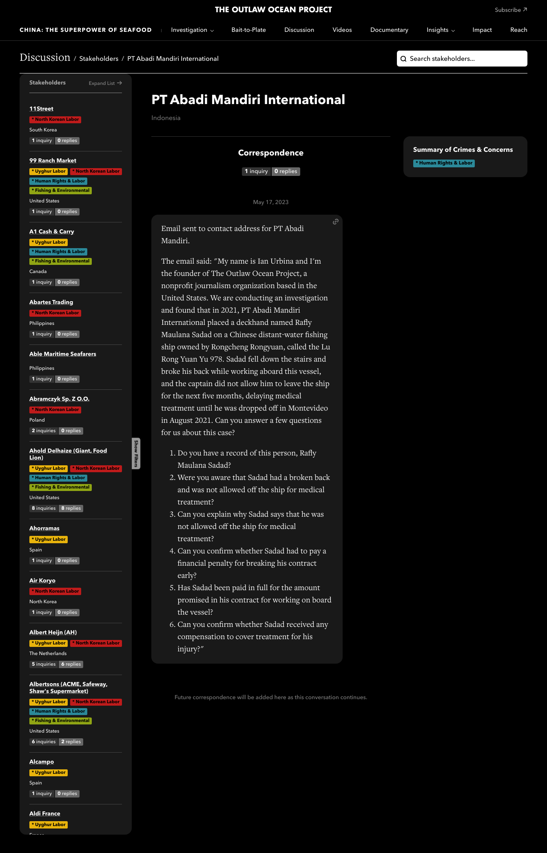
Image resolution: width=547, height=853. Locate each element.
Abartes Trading (51, 303)
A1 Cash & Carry (51, 232)
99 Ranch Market (52, 161)
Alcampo (41, 762)
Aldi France (44, 814)
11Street (41, 109)
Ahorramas (44, 529)
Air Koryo (42, 581)
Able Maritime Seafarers (62, 355)
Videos (342, 30)
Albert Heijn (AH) (53, 633)
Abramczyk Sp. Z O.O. (59, 399)
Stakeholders (99, 59)
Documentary (389, 30)
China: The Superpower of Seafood (86, 30)
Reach (518, 30)
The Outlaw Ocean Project (273, 10)
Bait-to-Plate (248, 30)
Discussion (299, 30)
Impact (482, 30)
